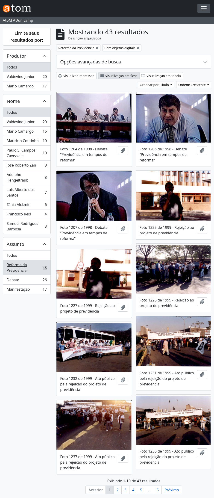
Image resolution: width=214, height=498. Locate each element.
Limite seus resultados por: (26, 36)
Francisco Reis (26, 215)
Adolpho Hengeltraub (26, 177)
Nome (13, 101)
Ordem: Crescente (192, 85)
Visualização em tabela (161, 76)
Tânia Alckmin (26, 205)
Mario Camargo (26, 87)
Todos (12, 67)
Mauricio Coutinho (26, 142)
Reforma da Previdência (26, 267)
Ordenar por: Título (155, 85)
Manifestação (26, 290)
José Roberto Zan (26, 166)
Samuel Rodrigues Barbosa (26, 226)
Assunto (15, 244)
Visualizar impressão (76, 76)
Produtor (16, 56)
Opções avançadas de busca (90, 62)
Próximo (171, 489)
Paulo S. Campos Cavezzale (26, 153)
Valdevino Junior (26, 77)
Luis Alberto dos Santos (26, 192)
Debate (26, 281)
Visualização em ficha (119, 76)
